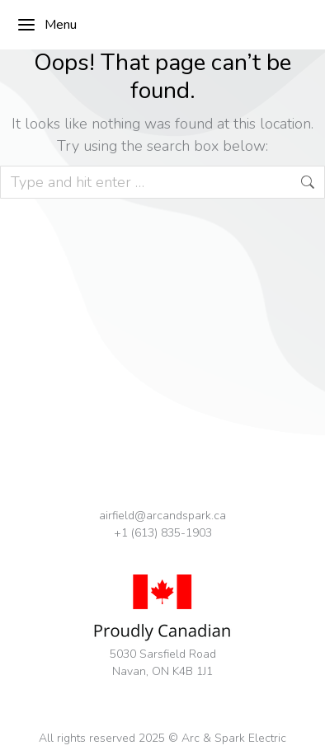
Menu (46, 25)
